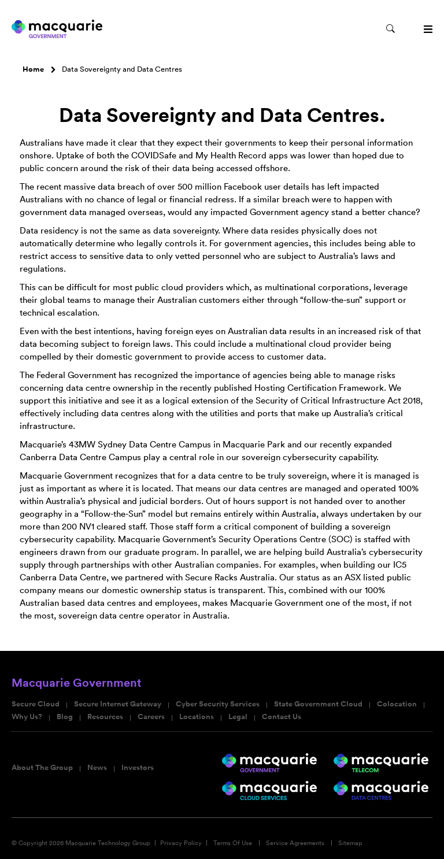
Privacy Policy (181, 842)
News (97, 767)
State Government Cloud (318, 704)
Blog (65, 717)
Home (33, 69)
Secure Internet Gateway (117, 704)
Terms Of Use (232, 842)
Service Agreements (295, 842)
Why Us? (27, 717)
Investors (137, 767)
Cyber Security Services (218, 704)
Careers (151, 717)
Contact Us (281, 717)
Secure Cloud (36, 704)
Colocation (397, 704)
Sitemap (350, 842)
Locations (196, 717)
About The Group (42, 767)
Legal (237, 717)
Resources (105, 717)
